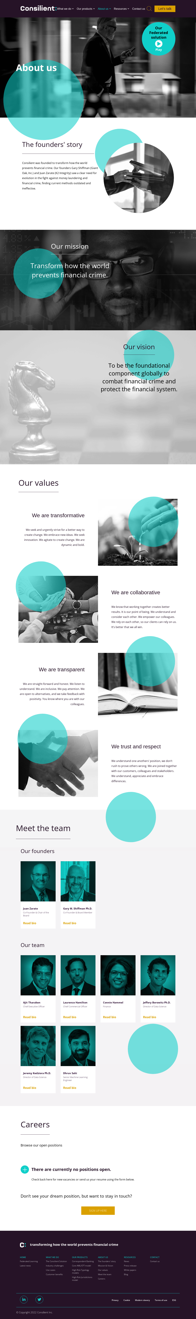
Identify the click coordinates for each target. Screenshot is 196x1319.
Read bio (29, 923)
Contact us (138, 8)
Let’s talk (165, 9)
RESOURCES (130, 1257)
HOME (23, 1257)
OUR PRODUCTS (80, 1257)
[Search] (149, 8)
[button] (73, 9)
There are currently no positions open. (66, 1169)
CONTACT (154, 1257)
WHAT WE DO (52, 1257)
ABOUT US (103, 1257)
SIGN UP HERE (98, 1210)
